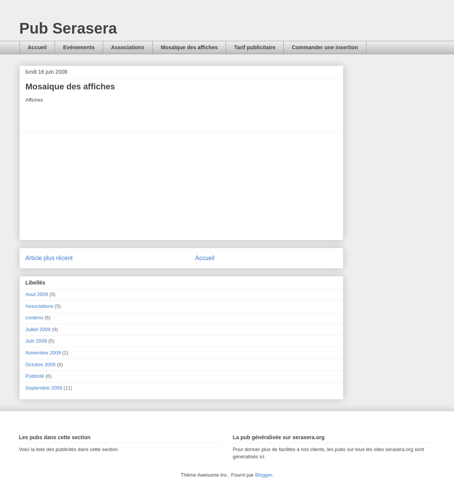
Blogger (263, 475)
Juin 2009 (36, 341)
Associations (127, 47)
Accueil (37, 47)
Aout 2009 (37, 294)
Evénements (78, 47)
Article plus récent (49, 258)
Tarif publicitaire (254, 47)
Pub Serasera (68, 28)
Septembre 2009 (44, 388)
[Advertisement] (181, 186)
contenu (34, 317)
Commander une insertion (325, 47)
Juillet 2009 (38, 329)
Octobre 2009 (41, 364)
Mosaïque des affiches (189, 47)
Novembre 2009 (43, 353)
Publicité (35, 376)
